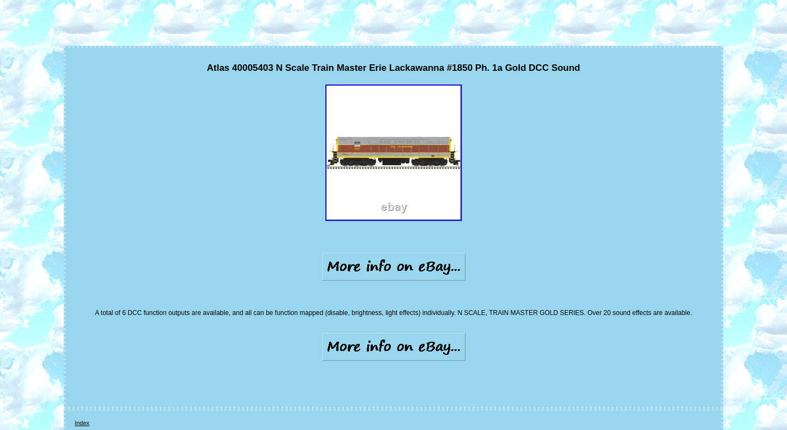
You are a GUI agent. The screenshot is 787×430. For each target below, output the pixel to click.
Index (82, 423)
